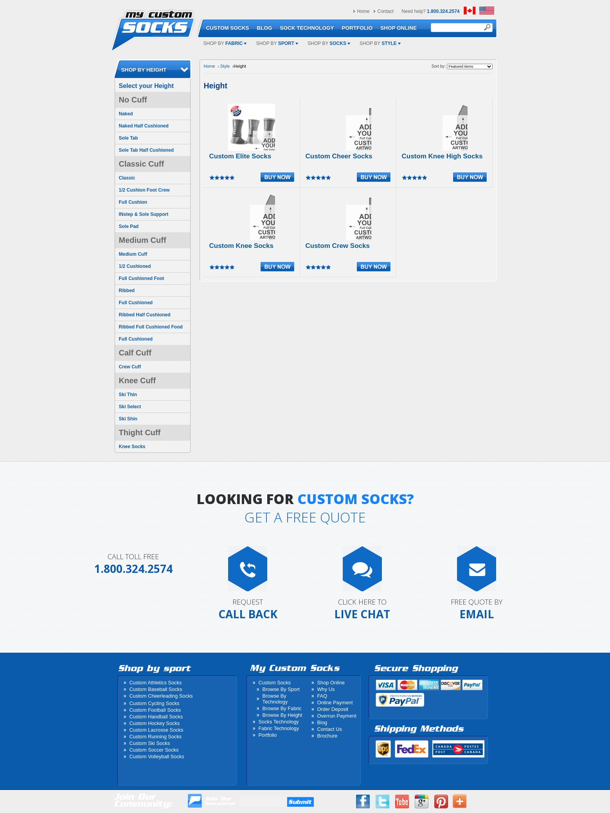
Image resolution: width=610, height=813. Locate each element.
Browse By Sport (281, 689)
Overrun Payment (336, 716)
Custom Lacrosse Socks (157, 730)
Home (363, 11)
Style (225, 66)
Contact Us (329, 729)
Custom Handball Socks (156, 717)
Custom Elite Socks (240, 156)
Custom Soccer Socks (154, 750)
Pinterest (441, 801)
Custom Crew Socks (338, 245)
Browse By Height (282, 715)
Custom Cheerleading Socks (161, 696)
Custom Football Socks (155, 710)
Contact (386, 11)
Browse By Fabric (282, 708)
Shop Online (331, 683)
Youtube (402, 801)
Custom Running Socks (156, 736)
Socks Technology (279, 722)
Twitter (382, 801)
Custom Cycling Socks (155, 703)
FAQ (322, 696)
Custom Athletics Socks (156, 683)
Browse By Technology (275, 699)
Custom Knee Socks (241, 245)
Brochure (327, 736)
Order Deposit (333, 709)
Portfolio (268, 735)
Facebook (363, 801)
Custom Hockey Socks (155, 723)
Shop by (225, 43)
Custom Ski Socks (150, 743)
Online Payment (335, 702)
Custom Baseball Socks (156, 689)
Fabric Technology (279, 728)
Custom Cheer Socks (339, 156)
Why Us (326, 689)
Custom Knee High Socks (442, 156)
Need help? (430, 11)
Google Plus (421, 801)
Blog (322, 722)
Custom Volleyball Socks (157, 756)
